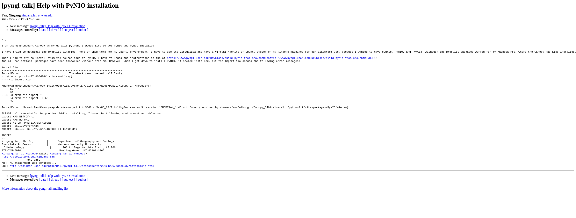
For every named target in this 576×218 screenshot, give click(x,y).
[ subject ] (68, 29)
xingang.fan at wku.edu (36, 15)
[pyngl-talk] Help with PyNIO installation (57, 26)
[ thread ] (55, 29)
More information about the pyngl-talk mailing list (35, 214)
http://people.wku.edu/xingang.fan (28, 180)
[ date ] (43, 29)
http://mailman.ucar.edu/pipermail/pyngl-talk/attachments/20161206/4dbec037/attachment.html (82, 192)
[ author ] (82, 29)
